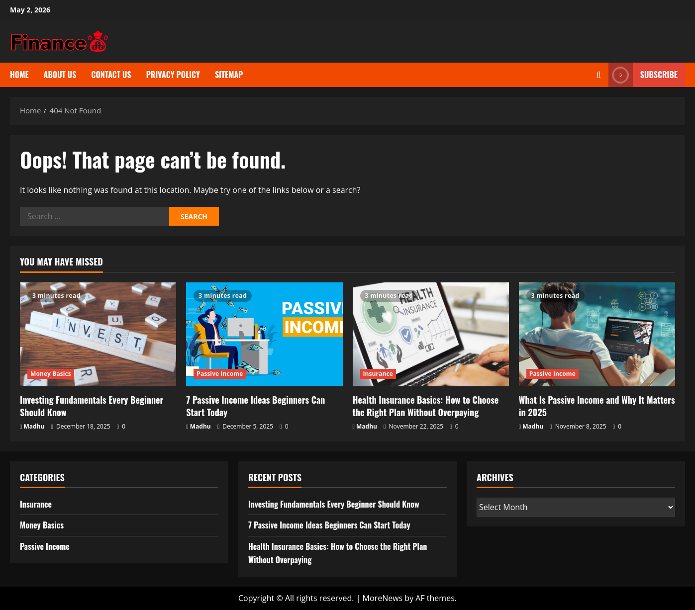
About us (60, 75)
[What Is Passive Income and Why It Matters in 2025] (597, 334)
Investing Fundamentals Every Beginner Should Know (91, 406)
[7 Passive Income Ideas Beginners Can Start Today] (264, 334)
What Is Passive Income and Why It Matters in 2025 (597, 406)
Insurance (378, 373)
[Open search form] (598, 75)
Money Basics (50, 373)
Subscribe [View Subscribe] (643, 75)
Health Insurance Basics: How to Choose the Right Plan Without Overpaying (426, 406)
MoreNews (383, 598)
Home (19, 75)
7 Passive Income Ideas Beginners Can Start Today (255, 406)
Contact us (111, 75)
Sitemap (229, 75)
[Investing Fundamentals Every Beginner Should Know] (98, 334)
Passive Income (220, 373)
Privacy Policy (173, 75)
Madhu (34, 426)
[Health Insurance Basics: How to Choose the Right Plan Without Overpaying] (431, 334)
